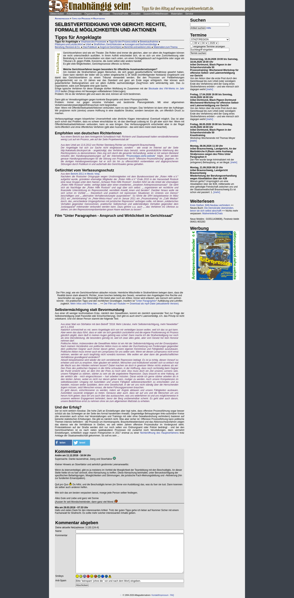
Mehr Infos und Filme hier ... (85, 303)
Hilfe (208, 28)
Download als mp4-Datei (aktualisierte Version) (154, 303)
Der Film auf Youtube (115, 303)
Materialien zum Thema (166, 47)
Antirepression (74, 13)
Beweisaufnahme (149, 41)
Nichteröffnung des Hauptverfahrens (159, 432)
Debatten (136, 13)
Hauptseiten (99, 18)
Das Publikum (90, 47)
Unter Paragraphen (146, 300)
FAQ (172, 595)
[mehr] (209, 89)
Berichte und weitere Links (137, 47)
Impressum (163, 595)
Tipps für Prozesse (81, 18)
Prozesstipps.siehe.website (141, 156)
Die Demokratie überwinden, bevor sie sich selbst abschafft (212, 209)
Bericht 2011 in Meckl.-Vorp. (85, 173)
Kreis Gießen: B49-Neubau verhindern (210, 205)
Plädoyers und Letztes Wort (69, 44)
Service (189, 13)
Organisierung (91, 13)
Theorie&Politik (120, 13)
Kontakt (155, 595)
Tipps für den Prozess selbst (123, 41)
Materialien (177, 13)
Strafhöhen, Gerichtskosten (108, 44)
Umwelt (106, 13)
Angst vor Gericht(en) (111, 47)
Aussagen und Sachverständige (140, 44)
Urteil (88, 44)
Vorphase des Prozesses (93, 41)
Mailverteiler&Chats (212, 213)
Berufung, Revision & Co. (67, 47)
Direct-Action (57, 13)
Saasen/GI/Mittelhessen (155, 13)
